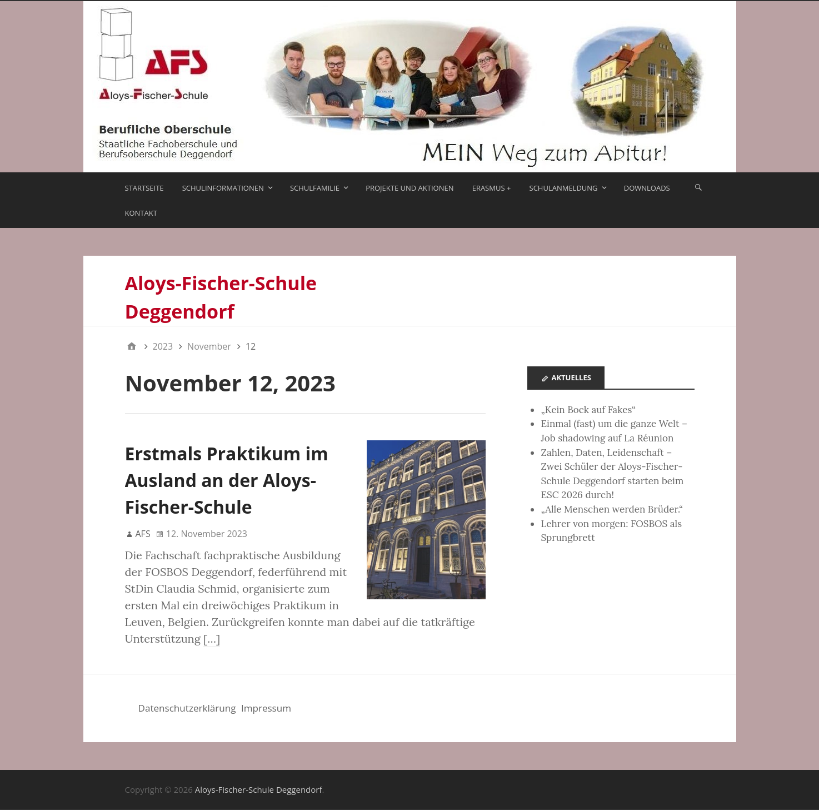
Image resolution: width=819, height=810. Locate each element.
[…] (211, 638)
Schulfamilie (314, 188)
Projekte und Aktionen (409, 188)
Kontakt (141, 213)
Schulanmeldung (564, 188)
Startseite (144, 188)
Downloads (647, 188)
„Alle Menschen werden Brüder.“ (612, 509)
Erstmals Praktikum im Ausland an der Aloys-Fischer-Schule (226, 480)
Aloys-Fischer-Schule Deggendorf (258, 789)
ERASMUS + (491, 188)
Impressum (266, 708)
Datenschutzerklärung (187, 708)
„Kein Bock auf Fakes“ (588, 410)
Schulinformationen (223, 188)
